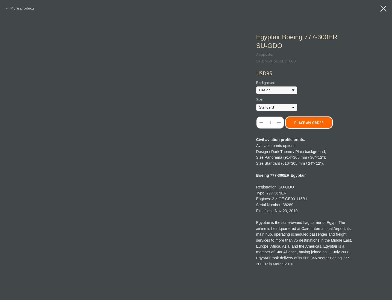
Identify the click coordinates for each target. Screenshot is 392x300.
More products (22, 8)
